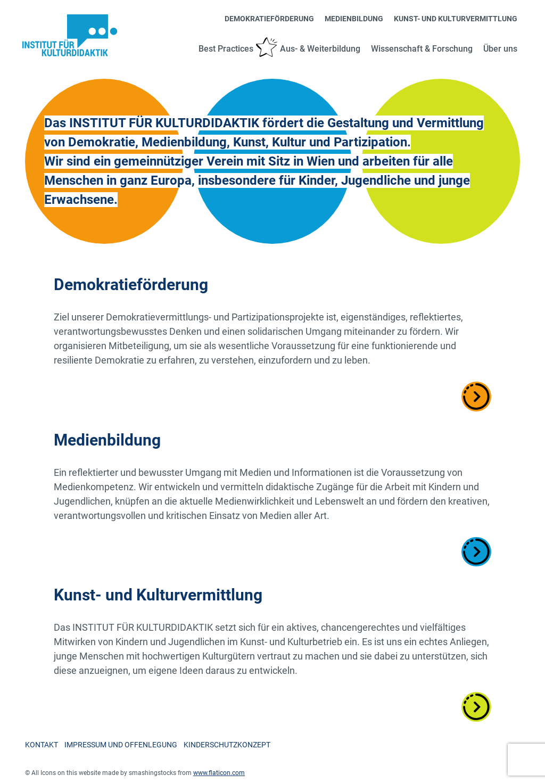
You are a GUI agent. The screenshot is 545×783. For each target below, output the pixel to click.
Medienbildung (354, 18)
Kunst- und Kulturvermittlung (455, 18)
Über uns (500, 49)
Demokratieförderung (269, 18)
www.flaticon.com (219, 773)
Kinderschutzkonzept (227, 744)
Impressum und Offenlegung (120, 744)
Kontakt (41, 744)
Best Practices (226, 49)
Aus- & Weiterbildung (320, 49)
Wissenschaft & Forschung (422, 49)
